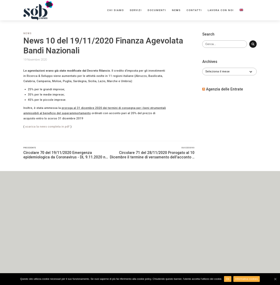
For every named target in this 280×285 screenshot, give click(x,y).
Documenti (157, 10)
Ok (227, 278)
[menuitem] (241, 10)
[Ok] (275, 279)
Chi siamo (115, 10)
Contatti (194, 10)
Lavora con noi (221, 10)
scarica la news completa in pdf (47, 126)
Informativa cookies (246, 278)
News (176, 10)
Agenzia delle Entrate (224, 89)
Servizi (136, 10)
